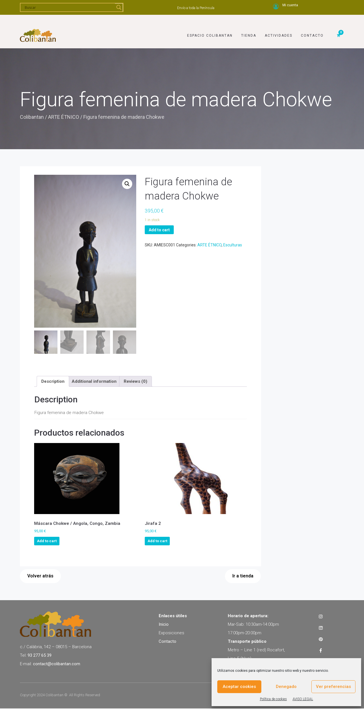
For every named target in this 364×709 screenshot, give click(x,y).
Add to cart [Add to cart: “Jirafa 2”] (157, 541)
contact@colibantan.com (56, 664)
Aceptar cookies (239, 686)
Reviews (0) (135, 381)
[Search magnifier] (119, 7)
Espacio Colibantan (210, 28)
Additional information (94, 381)
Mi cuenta (290, 5)
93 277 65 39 (39, 655)
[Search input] (69, 7)
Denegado (286, 686)
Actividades (278, 28)
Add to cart (159, 230)
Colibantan (32, 117)
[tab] (53, 382)
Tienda (248, 28)
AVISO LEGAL (303, 699)
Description (53, 381)
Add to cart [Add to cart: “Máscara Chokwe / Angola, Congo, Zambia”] (47, 541)
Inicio (164, 624)
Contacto (312, 28)
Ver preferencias (333, 686)
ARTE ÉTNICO (63, 117)
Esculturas (232, 245)
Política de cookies (273, 699)
